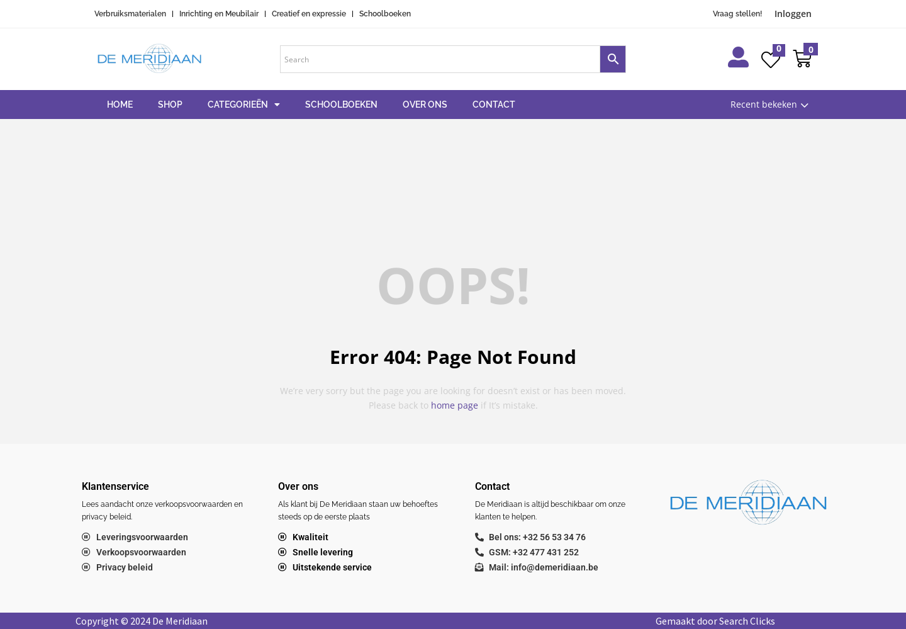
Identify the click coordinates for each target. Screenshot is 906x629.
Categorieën (244, 104)
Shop (170, 104)
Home (120, 104)
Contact (494, 104)
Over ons (425, 104)
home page (454, 405)
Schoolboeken (341, 104)
